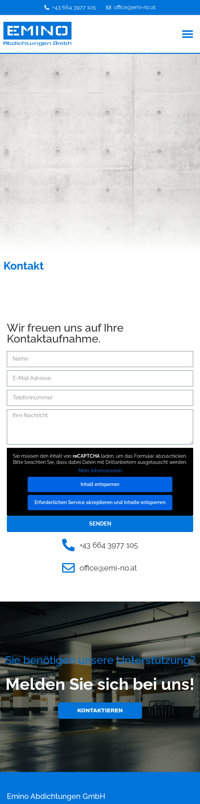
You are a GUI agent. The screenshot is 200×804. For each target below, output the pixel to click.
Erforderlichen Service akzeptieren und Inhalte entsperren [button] (100, 502)
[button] (188, 34)
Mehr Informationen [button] (100, 470)
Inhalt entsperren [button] (100, 484)
